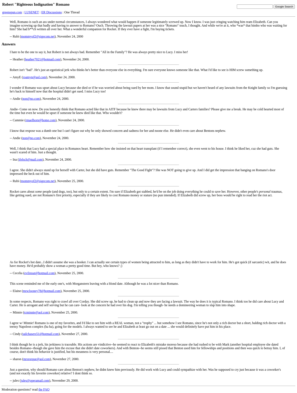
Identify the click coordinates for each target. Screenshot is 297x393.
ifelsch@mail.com (30, 159)
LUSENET (32, 12)
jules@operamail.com (35, 380)
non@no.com (31, 98)
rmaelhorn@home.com (41, 120)
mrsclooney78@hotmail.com (42, 291)
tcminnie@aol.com (36, 312)
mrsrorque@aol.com (36, 359)
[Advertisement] (148, 228)
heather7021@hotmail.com (42, 59)
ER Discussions (51, 12)
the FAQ (43, 389)
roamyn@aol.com (34, 77)
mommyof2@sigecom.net (37, 36)
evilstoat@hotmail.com (39, 273)
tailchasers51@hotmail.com (40, 334)
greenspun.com (12, 12)
